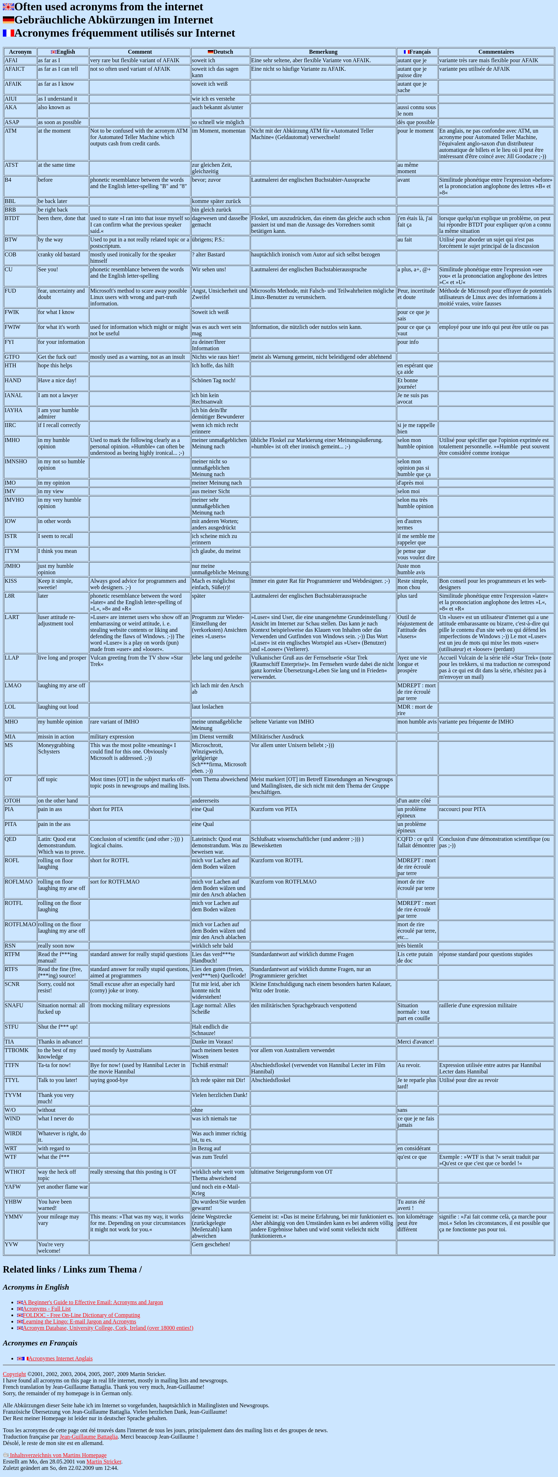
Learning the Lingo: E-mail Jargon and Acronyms (79, 1321)
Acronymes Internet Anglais (60, 1358)
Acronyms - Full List (47, 1309)
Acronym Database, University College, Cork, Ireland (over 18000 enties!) (108, 1328)
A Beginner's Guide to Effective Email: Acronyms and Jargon (93, 1302)
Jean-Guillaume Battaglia (89, 1437)
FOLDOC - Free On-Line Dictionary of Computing (81, 1315)
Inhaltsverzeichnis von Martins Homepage (54, 1455)
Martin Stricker (103, 1462)
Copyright (14, 1374)
